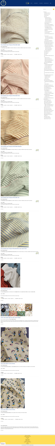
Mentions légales (27, 437)
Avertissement (27, 443)
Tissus (31, 3)
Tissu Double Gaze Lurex (6, 288)
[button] (32, 3)
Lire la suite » (2, 106)
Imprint (27, 442)
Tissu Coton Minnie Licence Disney (8, 363)
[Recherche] (53, 9)
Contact (27, 438)
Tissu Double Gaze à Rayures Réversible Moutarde (11, 146)
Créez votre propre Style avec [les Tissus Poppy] (10, 317)
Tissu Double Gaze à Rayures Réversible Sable (10, 44)
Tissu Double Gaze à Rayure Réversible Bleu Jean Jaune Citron (14, 248)
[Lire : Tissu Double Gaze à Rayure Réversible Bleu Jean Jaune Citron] (15, 229)
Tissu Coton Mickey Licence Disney (8, 409)
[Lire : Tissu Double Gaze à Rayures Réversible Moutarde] (15, 127)
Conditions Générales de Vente (27, 436)
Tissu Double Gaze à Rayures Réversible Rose (10, 95)
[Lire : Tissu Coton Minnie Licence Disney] (15, 344)
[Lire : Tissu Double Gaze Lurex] (10, 275)
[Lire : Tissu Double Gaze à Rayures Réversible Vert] (15, 178)
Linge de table (36, 3)
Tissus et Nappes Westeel (14, 3)
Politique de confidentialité (27, 435)
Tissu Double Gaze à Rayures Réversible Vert (10, 197)
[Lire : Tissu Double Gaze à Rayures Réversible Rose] (15, 76)
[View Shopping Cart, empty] (27, 3)
